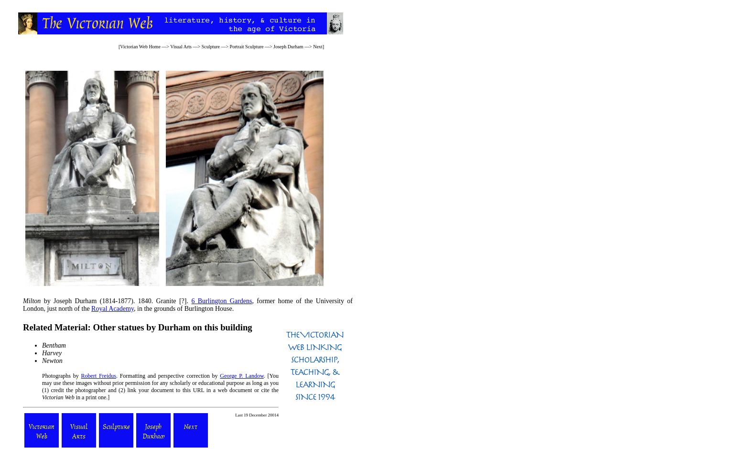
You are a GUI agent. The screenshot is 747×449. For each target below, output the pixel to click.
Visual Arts (181, 46)
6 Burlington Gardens (221, 301)
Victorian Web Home (140, 46)
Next (317, 46)
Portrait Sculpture (247, 46)
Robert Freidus (98, 375)
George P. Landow (241, 375)
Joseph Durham (288, 46)
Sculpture (211, 46)
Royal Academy (112, 308)
